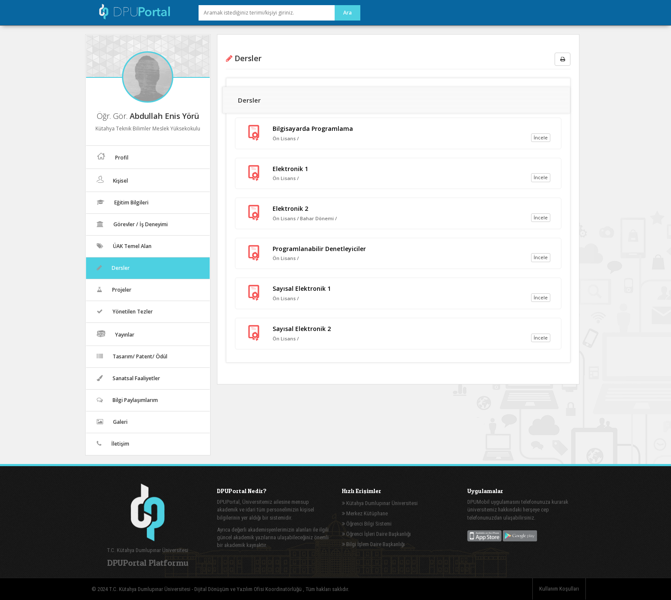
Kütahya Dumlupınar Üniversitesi (380, 503)
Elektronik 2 (290, 208)
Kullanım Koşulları (559, 588)
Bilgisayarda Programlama (313, 128)
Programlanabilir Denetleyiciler (319, 249)
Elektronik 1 (290, 169)
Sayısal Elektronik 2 (302, 329)
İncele (541, 137)
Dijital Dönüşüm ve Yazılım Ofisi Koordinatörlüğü (248, 589)
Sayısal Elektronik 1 (302, 288)
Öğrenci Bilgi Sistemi (367, 523)
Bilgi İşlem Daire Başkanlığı (373, 544)
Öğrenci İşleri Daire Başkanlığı (376, 534)
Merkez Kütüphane (365, 513)
